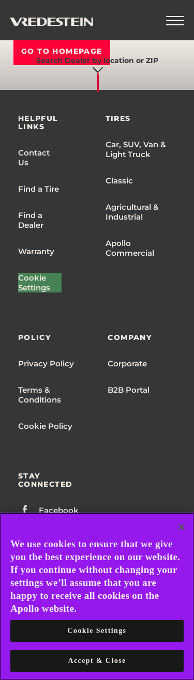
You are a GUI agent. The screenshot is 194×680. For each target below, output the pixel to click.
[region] (97, 596)
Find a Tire (38, 189)
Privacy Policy (46, 363)
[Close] (181, 527)
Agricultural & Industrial (132, 212)
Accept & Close (97, 660)
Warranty (36, 251)
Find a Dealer (30, 220)
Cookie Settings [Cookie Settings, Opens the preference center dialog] (97, 631)
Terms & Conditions (39, 395)
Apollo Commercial (130, 248)
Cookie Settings (34, 282)
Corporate (127, 363)
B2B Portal (129, 390)
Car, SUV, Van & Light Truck (136, 149)
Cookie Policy (45, 426)
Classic (119, 181)
